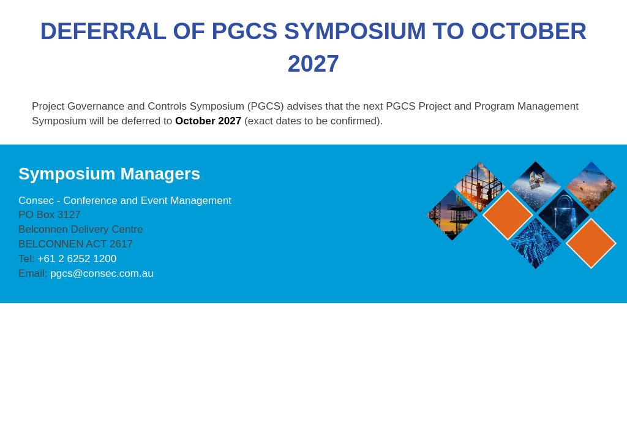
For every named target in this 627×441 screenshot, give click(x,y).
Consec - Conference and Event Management (124, 200)
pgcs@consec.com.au (102, 273)
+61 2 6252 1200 (76, 259)
